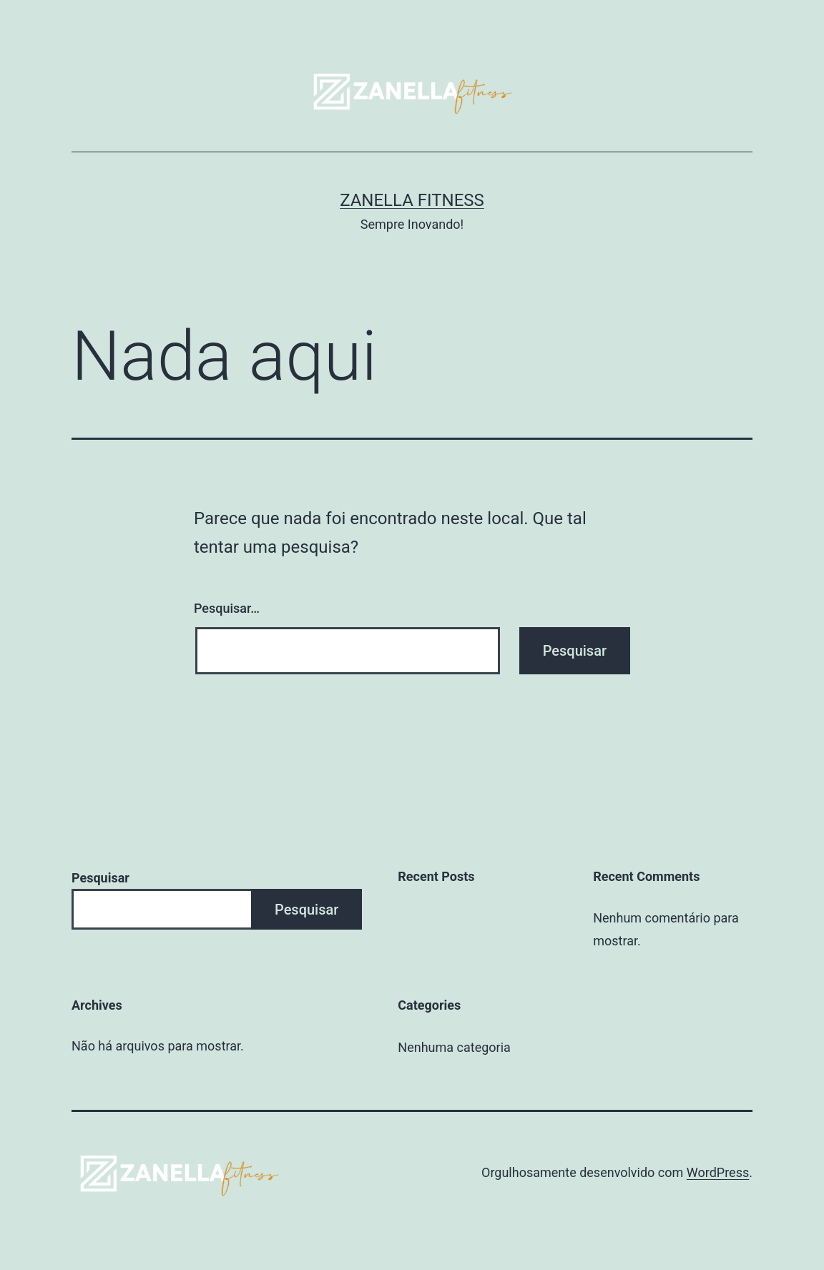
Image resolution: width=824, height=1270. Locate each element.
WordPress (718, 1172)
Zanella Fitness (412, 200)
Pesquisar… (227, 608)
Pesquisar (100, 877)
